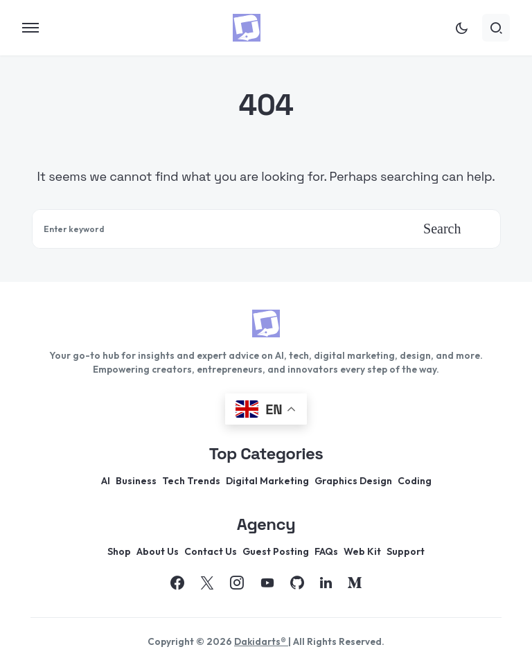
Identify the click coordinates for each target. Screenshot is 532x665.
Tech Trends (191, 481)
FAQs (326, 551)
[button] (30, 27)
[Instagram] (237, 582)
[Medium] (355, 582)
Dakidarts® (261, 641)
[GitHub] (297, 582)
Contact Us (210, 551)
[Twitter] (207, 582)
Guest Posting (275, 551)
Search (442, 228)
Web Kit (362, 551)
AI (105, 481)
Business (136, 481)
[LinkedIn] (326, 582)
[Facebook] (177, 582)
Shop (119, 551)
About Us (157, 551)
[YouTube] (267, 582)
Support (406, 551)
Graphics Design (353, 481)
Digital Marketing (267, 481)
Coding (415, 481)
